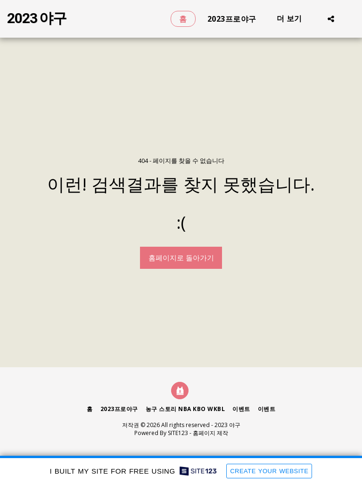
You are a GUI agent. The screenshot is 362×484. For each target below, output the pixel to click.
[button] (330, 19)
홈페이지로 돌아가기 (181, 257)
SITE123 (178, 433)
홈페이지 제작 (210, 433)
